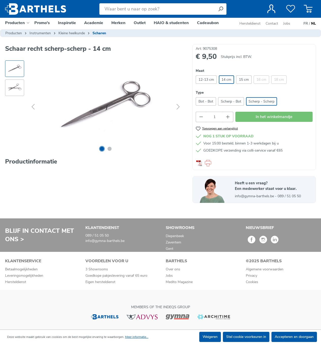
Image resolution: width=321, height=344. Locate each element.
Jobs (286, 23)
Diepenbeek (175, 236)
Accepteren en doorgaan (294, 336)
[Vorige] (33, 107)
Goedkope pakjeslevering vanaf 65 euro (116, 275)
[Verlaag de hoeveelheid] (201, 117)
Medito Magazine (179, 282)
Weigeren (210, 336)
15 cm (244, 79)
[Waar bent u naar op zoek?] (157, 9)
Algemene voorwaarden (264, 269)
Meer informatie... (136, 337)
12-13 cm (206, 79)
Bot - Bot (205, 101)
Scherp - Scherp (261, 101)
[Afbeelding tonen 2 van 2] (110, 149)
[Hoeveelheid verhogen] (228, 117)
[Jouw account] (271, 9)
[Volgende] (178, 107)
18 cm (279, 79)
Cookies (252, 282)
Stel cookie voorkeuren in (246, 336)
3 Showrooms (96, 269)
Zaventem (173, 242)
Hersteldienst (250, 23)
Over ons (173, 269)
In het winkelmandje (274, 117)
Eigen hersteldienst (100, 282)
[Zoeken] (220, 9)
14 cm (226, 79)
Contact (272, 23)
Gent (169, 248)
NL (313, 23)
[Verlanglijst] (290, 9)
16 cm (261, 79)
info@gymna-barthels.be (255, 196)
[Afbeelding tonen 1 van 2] (102, 149)
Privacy (251, 275)
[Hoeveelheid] (214, 117)
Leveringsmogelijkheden (24, 275)
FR (305, 23)
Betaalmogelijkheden (21, 269)
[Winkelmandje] (308, 9)
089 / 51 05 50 (289, 196)
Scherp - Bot (231, 101)
